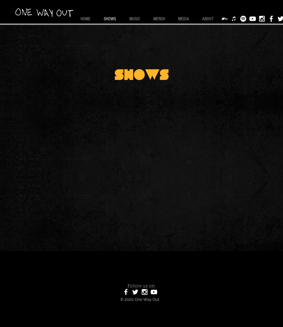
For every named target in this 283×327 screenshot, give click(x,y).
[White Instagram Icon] (262, 19)
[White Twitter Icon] (135, 292)
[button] (186, 19)
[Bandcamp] (225, 19)
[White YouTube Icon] (253, 19)
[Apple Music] (234, 19)
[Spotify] (243, 19)
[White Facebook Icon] (271, 19)
